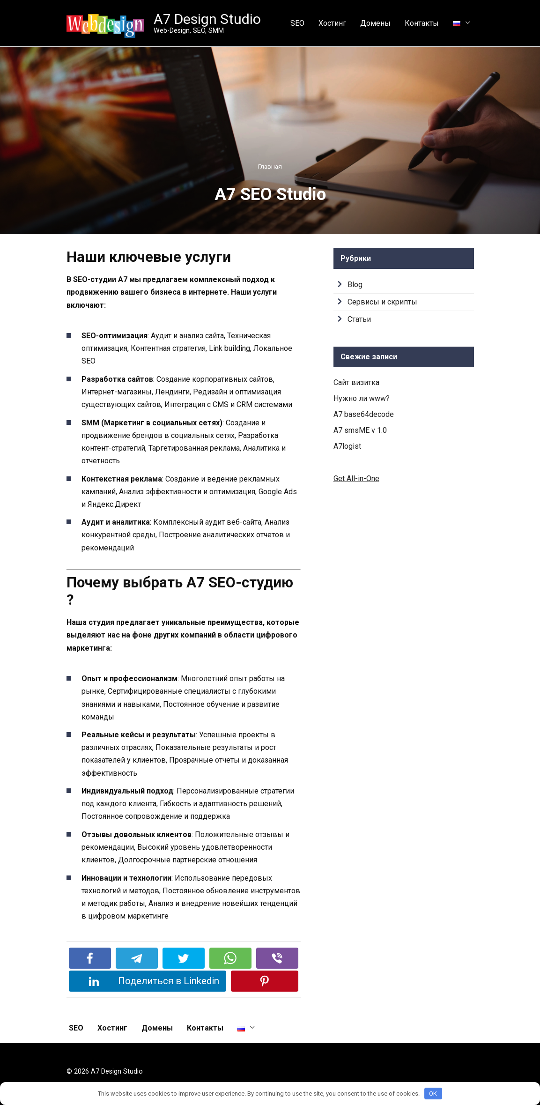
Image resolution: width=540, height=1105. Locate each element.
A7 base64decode (363, 414)
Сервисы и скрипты (382, 301)
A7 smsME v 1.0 (360, 430)
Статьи (359, 319)
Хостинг (332, 23)
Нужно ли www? (361, 398)
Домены (375, 23)
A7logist (347, 446)
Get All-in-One (356, 478)
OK (433, 1093)
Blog (355, 284)
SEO (297, 23)
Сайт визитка (356, 382)
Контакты (422, 23)
